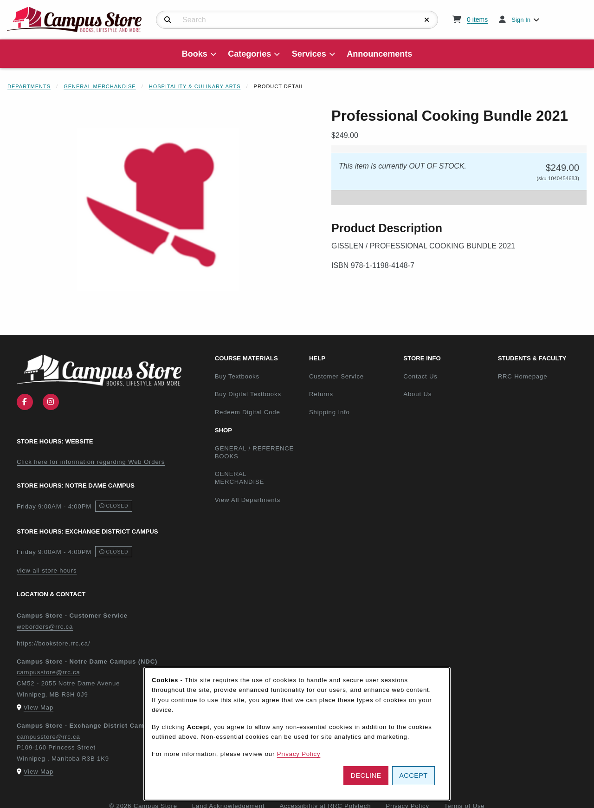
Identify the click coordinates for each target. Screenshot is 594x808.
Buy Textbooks (237, 376)
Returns (321, 394)
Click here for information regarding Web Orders (91, 461)
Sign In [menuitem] (520, 19)
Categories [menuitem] (249, 54)
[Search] (168, 20)
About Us (417, 394)
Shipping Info (329, 412)
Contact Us (420, 376)
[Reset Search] (427, 20)
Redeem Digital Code (247, 412)
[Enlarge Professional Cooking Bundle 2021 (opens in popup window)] (158, 209)
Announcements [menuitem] (379, 54)
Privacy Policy (299, 753)
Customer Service (336, 376)
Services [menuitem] (309, 54)
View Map (38, 707)
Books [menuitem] (194, 54)
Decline (366, 775)
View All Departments (248, 499)
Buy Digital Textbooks (248, 394)
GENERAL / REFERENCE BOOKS (254, 452)
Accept (413, 775)
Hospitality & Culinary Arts (195, 86)
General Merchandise (100, 86)
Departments (29, 86)
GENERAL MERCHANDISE (240, 477)
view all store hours (47, 570)
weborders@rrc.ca (45, 626)
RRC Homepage (541, 376)
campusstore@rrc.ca (48, 672)
